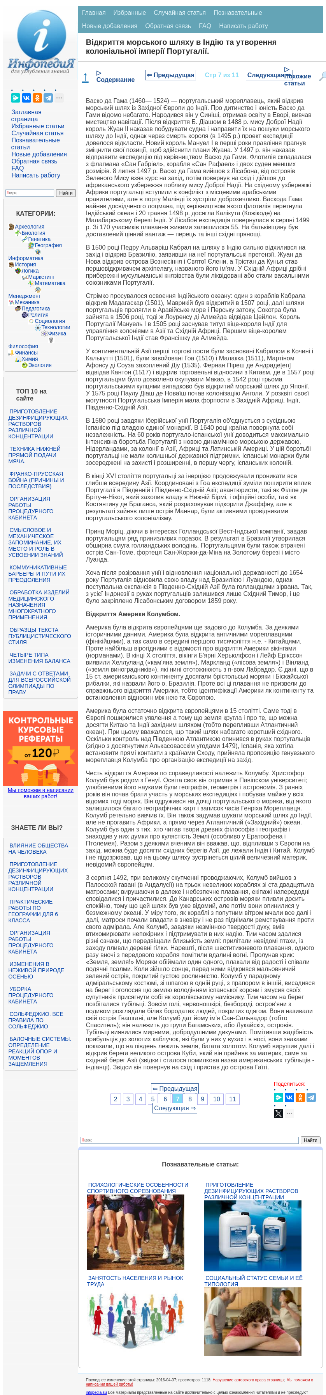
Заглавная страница (26, 115)
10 (216, 1099)
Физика (57, 333)
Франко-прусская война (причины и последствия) (36, 480)
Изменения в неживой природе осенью (36, 970)
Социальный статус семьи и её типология (253, 1281)
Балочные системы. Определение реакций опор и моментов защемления (39, 1051)
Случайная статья (37, 133)
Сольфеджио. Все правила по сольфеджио (35, 1020)
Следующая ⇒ (269, 75)
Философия (23, 346)
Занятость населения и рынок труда (135, 1281)
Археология (29, 226)
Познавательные (238, 12)
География (48, 245)
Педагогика (35, 308)
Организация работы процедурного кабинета (30, 508)
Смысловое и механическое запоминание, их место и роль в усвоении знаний (35, 542)
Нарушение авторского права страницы (248, 1380)
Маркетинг (41, 277)
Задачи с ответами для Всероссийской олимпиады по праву (39, 682)
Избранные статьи (37, 126)
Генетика (39, 239)
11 (232, 1099)
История (25, 264)
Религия (38, 315)
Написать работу (35, 175)
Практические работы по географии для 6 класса (33, 911)
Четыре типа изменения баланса (39, 658)
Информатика (25, 258)
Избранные (130, 12)
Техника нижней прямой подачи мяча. (34, 455)
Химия (29, 359)
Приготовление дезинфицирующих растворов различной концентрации (38, 424)
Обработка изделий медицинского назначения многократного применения (38, 604)
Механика (27, 302)
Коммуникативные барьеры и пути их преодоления (37, 573)
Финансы (26, 352)
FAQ (17, 168)
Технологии (55, 327)
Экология (39, 365)
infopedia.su (96, 1392)
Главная (94, 12)
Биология (33, 233)
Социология (50, 321)
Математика (50, 283)
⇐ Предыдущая (171, 75)
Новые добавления (39, 154)
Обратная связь (34, 161)
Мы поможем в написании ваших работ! (41, 793)
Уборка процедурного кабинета (30, 995)
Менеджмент (24, 296)
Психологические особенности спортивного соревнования (137, 1188)
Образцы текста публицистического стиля (39, 636)
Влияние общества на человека (38, 848)
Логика (30, 271)
